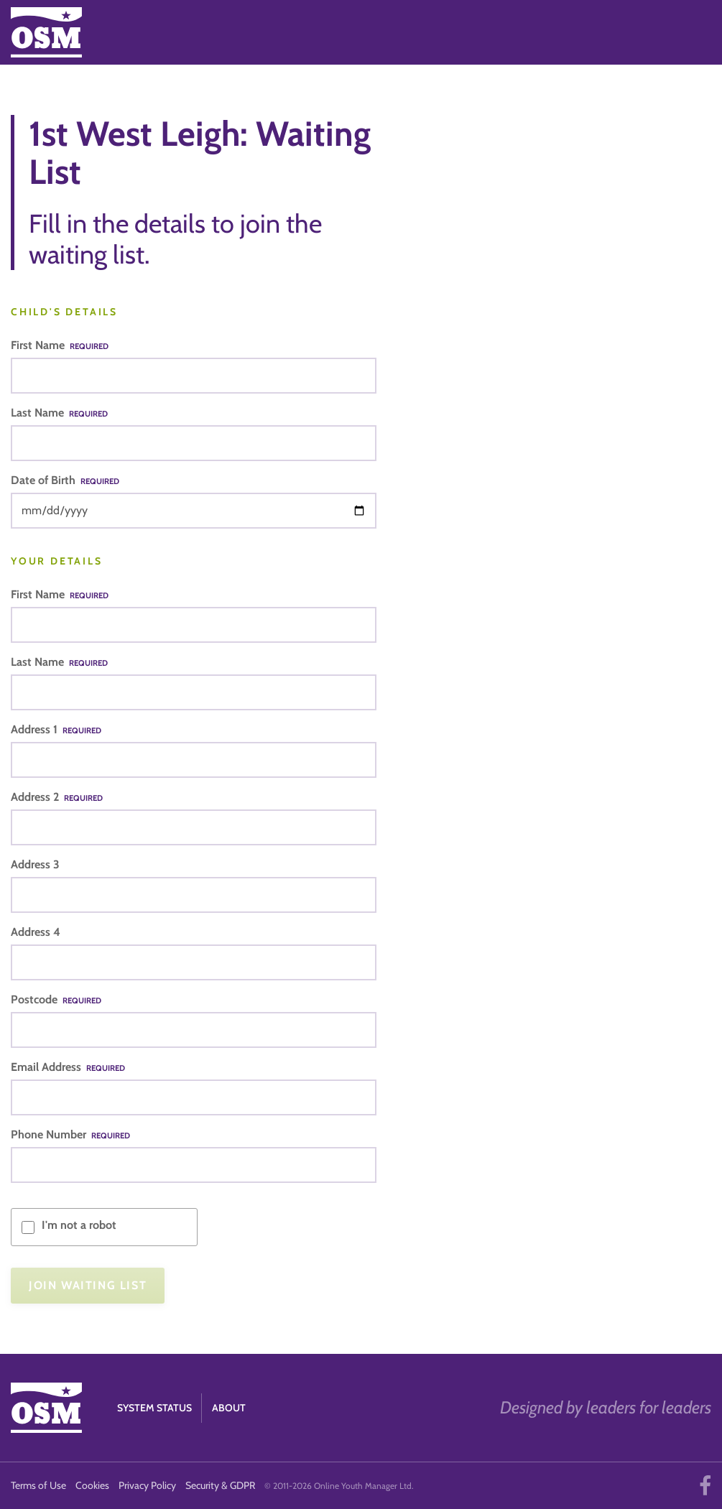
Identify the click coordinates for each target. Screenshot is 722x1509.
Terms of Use (38, 1485)
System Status (154, 1407)
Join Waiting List (88, 1285)
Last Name (59, 412)
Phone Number (70, 1134)
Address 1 (56, 729)
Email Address (68, 1067)
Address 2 (57, 797)
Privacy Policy (147, 1485)
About (229, 1407)
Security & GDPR (220, 1485)
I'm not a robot (79, 1225)
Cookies (92, 1485)
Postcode (56, 999)
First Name (59, 345)
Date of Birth (65, 480)
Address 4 (35, 932)
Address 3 (35, 864)
